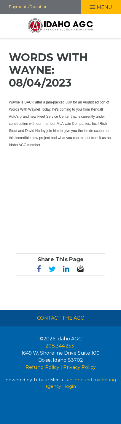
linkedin (66, 268)
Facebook (39, 268)
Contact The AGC (60, 318)
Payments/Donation (28, 6)
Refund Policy (42, 367)
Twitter (51, 268)
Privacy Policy (79, 367)
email (80, 268)
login (70, 386)
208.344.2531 (60, 346)
